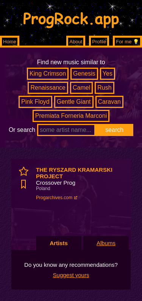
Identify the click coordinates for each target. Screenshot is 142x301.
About (75, 41)
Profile (99, 41)
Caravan (109, 101)
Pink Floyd (35, 101)
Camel (81, 87)
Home (9, 41)
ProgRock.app (71, 18)
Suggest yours (71, 275)
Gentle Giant (74, 101)
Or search (22, 130)
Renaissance (48, 87)
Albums (106, 243)
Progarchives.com (54, 197)
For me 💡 (127, 41)
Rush (104, 87)
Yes (107, 73)
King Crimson (48, 73)
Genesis (84, 73)
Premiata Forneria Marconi (71, 115)
